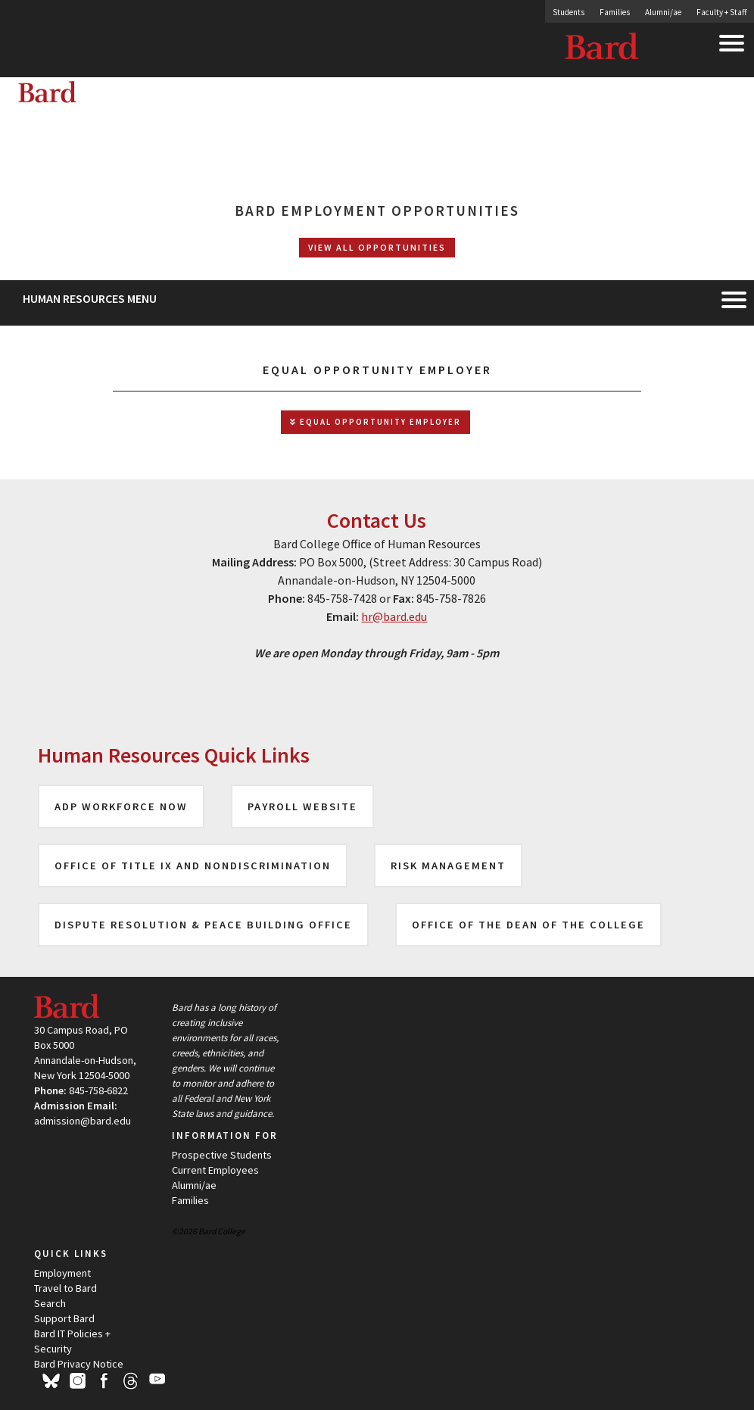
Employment (62, 1273)
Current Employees (215, 1170)
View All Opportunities (377, 247)
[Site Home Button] (165, 99)
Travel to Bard (65, 1288)
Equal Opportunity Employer (375, 422)
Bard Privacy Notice (78, 1364)
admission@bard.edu (82, 1121)
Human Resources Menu (90, 298)
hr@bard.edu (394, 616)
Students (568, 12)
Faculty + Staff (721, 12)
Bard (602, 49)
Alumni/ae (663, 12)
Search (50, 1303)
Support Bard (64, 1318)
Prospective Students (222, 1155)
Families (615, 12)
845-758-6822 (98, 1090)
